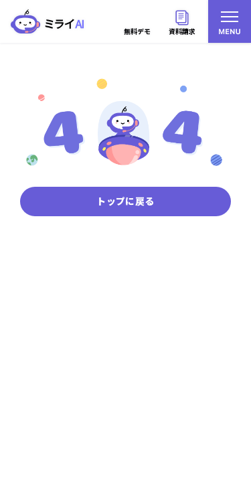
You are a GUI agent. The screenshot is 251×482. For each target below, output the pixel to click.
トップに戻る (125, 201)
